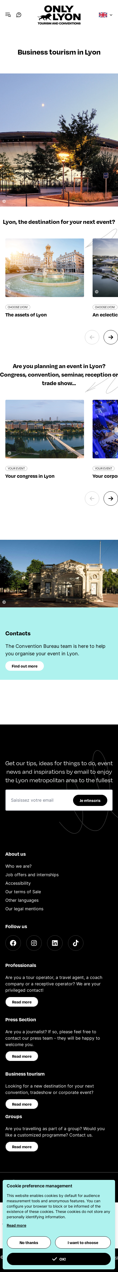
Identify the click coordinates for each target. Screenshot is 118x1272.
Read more (22, 1002)
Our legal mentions (24, 908)
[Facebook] (13, 943)
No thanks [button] (29, 1242)
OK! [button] (59, 1259)
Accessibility (18, 883)
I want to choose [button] (83, 1242)
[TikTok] (75, 943)
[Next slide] (111, 337)
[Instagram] (34, 943)
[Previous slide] (92, 337)
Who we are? (18, 866)
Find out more (24, 666)
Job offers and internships (32, 874)
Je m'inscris (90, 800)
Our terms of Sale (23, 891)
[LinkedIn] (55, 943)
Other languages (22, 900)
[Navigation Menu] (8, 15)
